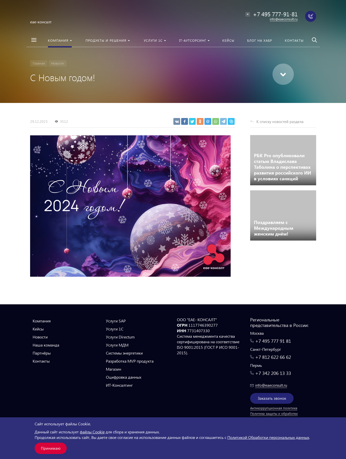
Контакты (41, 361)
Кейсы (38, 328)
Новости (40, 336)
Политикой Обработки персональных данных (268, 437)
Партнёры (42, 353)
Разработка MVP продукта (130, 361)
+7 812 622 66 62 (273, 357)
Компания (42, 320)
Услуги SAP (116, 320)
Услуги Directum (120, 336)
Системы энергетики (124, 353)
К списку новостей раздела (280, 121)
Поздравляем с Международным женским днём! (273, 228)
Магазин (113, 369)
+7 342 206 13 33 (273, 373)
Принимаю (50, 448)
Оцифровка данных (123, 377)
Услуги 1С (114, 328)
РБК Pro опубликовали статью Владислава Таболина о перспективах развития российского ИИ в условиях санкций (282, 167)
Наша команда (46, 345)
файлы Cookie (92, 431)
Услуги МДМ (117, 345)
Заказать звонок (272, 398)
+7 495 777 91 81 (273, 341)
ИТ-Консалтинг (119, 385)
